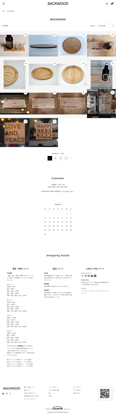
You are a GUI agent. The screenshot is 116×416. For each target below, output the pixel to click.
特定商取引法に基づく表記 (31, 396)
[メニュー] (3, 3)
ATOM (50, 396)
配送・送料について (29, 387)
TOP (3, 11)
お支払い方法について (30, 393)
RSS (49, 393)
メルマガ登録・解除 (53, 390)
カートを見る (76, 390)
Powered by (58, 408)
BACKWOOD (10, 11)
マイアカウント (77, 387)
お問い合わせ (76, 393)
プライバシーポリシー (30, 399)
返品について (27, 390)
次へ (71, 158)
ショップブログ (52, 387)
